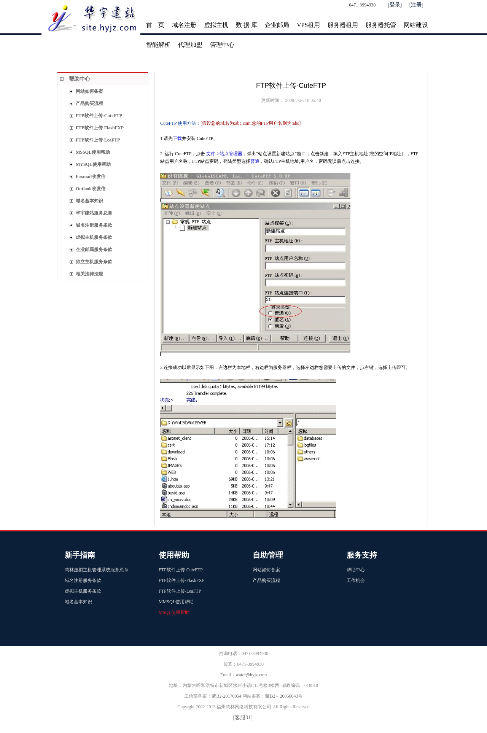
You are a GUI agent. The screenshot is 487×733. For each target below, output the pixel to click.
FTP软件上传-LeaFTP (98, 140)
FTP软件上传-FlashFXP (100, 127)
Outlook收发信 (90, 188)
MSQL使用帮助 (174, 612)
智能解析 (158, 44)
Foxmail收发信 (90, 176)
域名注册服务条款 (94, 225)
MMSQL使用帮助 (176, 601)
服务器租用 (343, 25)
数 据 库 (246, 25)
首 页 (155, 25)
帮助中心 (79, 79)
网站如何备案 (89, 91)
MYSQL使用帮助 (93, 164)
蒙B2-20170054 (226, 696)
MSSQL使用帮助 (93, 152)
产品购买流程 (89, 103)
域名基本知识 (89, 201)
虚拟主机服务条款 (94, 237)
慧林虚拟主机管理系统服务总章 (97, 569)
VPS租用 (308, 25)
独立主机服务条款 (94, 261)
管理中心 (222, 44)
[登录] (395, 5)
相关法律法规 (89, 274)
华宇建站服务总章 (94, 213)
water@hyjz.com (251, 674)
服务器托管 (381, 25)
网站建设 (416, 25)
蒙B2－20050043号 (283, 696)
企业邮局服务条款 (94, 249)
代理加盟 (190, 44)
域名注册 (184, 25)
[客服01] (243, 717)
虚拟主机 (216, 25)
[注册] (416, 5)
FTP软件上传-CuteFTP (99, 115)
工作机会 (356, 580)
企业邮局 (277, 25)
